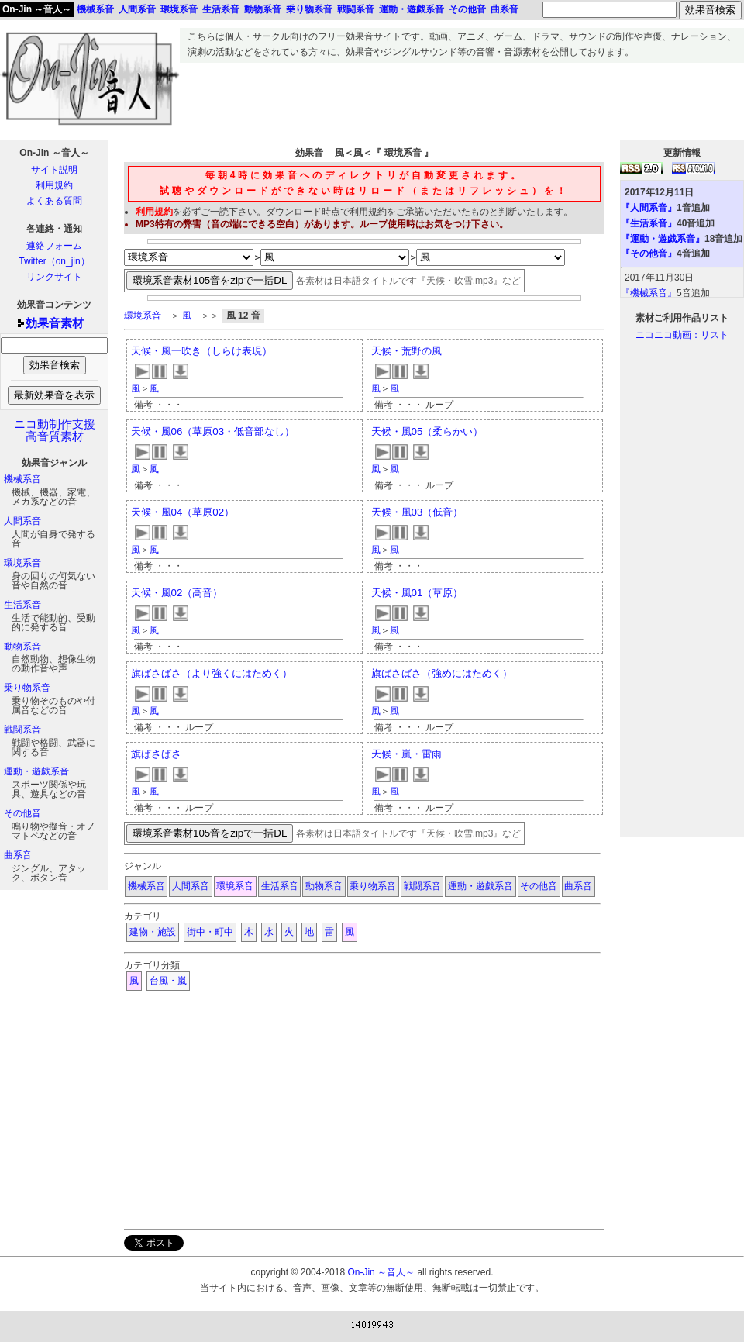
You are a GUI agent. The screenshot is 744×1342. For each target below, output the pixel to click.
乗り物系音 (27, 687)
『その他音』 (649, 253)
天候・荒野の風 (406, 351)
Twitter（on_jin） (54, 261)
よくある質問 (54, 200)
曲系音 (18, 855)
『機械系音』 (649, 293)
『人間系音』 (649, 207)
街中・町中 (210, 931)
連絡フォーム (54, 245)
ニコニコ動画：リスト (682, 334)
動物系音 (22, 646)
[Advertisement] (462, 98)
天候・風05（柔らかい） (427, 431)
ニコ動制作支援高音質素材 (54, 430)
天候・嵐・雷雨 (406, 754)
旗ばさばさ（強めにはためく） (441, 673)
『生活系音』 (649, 223)
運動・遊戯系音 (36, 771)
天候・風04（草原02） (183, 512)
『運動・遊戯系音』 (662, 238)
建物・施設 (152, 931)
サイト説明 (54, 169)
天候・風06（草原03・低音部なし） (213, 431)
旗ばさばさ (156, 754)
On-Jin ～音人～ (36, 9)
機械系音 (22, 479)
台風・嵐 (168, 980)
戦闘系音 (22, 729)
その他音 (22, 813)
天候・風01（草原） (417, 593)
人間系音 (22, 521)
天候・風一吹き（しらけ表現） (201, 351)
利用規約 (54, 185)
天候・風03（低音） (417, 512)
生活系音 (22, 604)
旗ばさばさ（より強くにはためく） (211, 673)
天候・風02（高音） (177, 593)
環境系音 (22, 562)
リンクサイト (54, 276)
